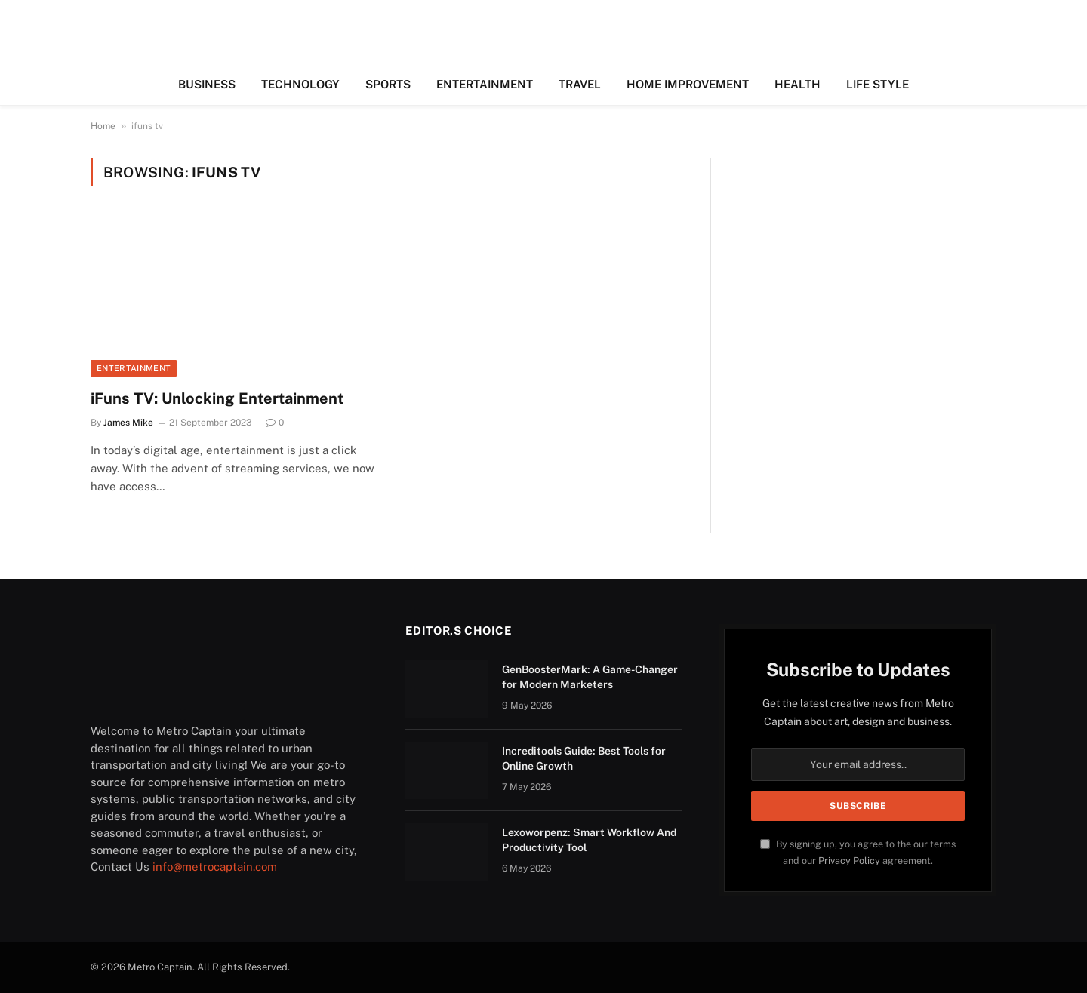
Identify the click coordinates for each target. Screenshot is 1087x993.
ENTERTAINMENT (484, 84)
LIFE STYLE (877, 84)
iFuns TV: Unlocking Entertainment (217, 398)
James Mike (128, 422)
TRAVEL (580, 84)
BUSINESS (207, 84)
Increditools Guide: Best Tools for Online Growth (584, 758)
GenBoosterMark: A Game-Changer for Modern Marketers (590, 676)
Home (103, 126)
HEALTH (797, 84)
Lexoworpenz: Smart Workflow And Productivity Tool (589, 839)
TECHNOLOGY (300, 84)
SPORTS (388, 84)
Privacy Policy (849, 860)
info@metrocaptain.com (214, 866)
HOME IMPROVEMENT (688, 84)
